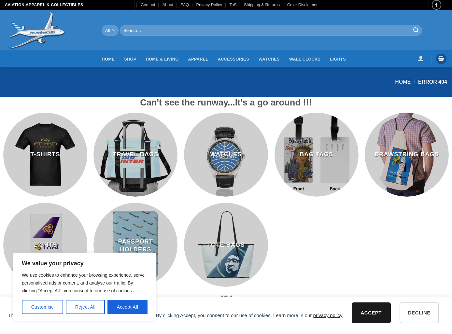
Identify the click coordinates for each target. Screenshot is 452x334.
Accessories (233, 59)
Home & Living (162, 59)
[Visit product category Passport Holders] (135, 245)
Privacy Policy (209, 4)
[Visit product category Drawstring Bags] (407, 155)
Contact (148, 4)
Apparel (198, 59)
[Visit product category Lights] (45, 245)
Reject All (85, 307)
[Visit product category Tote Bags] (226, 245)
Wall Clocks (304, 59)
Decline (419, 312)
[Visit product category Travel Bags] (135, 155)
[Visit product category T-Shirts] (45, 155)
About (167, 4)
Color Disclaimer (302, 4)
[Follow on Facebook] (436, 4)
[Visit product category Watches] (226, 155)
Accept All (127, 307)
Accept (371, 312)
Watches (269, 59)
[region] (84, 287)
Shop (130, 59)
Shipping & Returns (262, 4)
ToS (233, 4)
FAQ (185, 4)
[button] (421, 58)
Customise (42, 307)
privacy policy (328, 315)
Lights (338, 59)
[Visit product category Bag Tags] (317, 155)
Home (108, 59)
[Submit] (416, 30)
